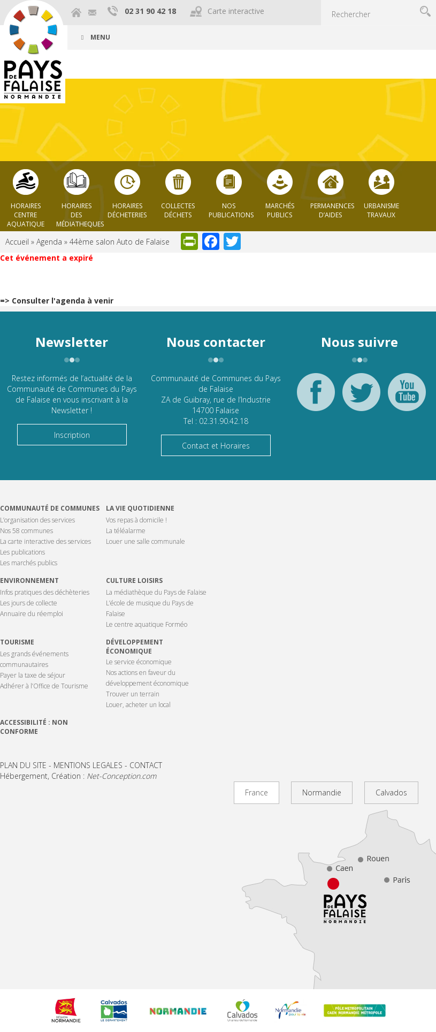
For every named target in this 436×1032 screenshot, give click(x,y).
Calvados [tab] (391, 792)
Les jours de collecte (28, 603)
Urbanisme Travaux (381, 210)
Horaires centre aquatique (25, 212)
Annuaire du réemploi (31, 613)
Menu (94, 37)
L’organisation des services (37, 520)
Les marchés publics (28, 562)
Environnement (29, 580)
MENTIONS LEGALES (88, 765)
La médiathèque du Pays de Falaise (156, 592)
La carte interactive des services (45, 541)
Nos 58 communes (26, 530)
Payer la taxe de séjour (32, 675)
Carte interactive (236, 11)
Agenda (49, 242)
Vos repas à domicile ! (136, 520)
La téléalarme (126, 530)
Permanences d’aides (332, 210)
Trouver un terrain (132, 694)
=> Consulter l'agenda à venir (56, 300)
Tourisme (17, 642)
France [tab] (256, 792)
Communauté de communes (50, 508)
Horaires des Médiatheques (79, 212)
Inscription (72, 435)
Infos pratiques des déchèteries (44, 592)
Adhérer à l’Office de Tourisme (44, 685)
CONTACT (145, 765)
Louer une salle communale (145, 541)
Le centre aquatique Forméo (146, 624)
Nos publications (231, 210)
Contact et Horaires (216, 446)
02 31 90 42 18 (150, 11)
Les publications (22, 552)
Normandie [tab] (321, 792)
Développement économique (134, 647)
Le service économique (139, 661)
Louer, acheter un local (138, 704)
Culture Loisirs (134, 580)
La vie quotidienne (140, 508)
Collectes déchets (178, 210)
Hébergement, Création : (78, 776)
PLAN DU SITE (23, 765)
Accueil (17, 242)
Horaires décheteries (127, 210)
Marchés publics (279, 210)
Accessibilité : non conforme (34, 727)
